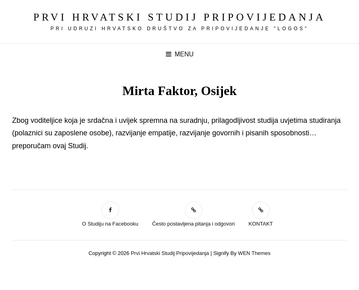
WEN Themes (254, 253)
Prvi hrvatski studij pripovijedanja (179, 17)
